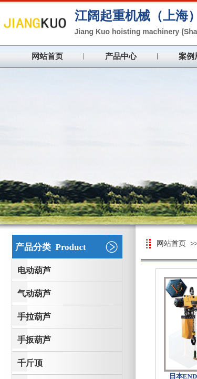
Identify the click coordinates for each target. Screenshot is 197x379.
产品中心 (121, 56)
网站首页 (47, 56)
